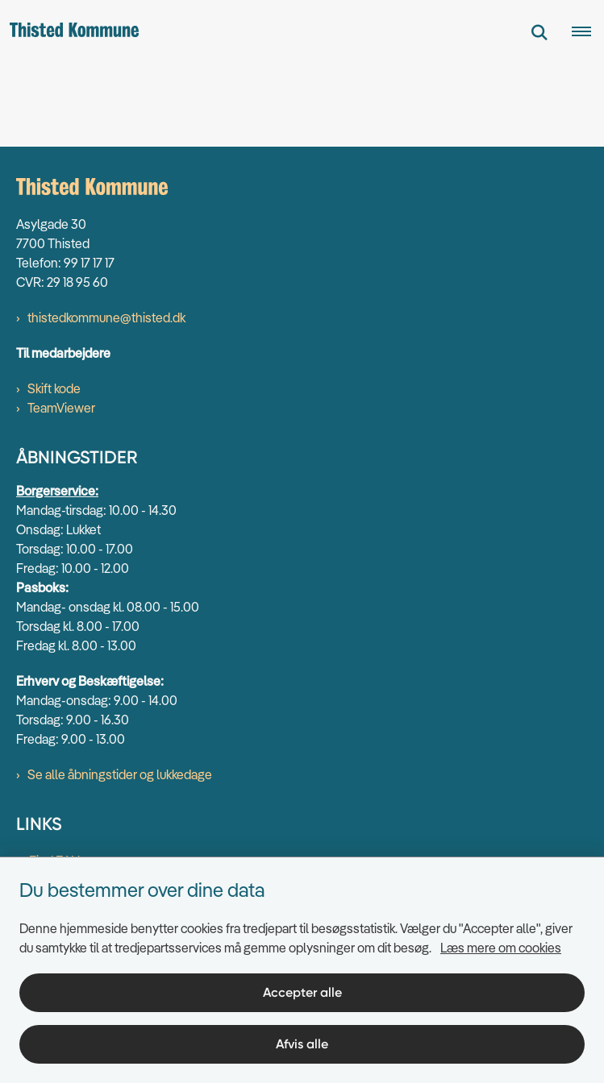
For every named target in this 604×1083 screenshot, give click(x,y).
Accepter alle (302, 992)
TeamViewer (61, 408)
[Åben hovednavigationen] (588, 32)
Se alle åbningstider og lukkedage (119, 774)
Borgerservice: (57, 491)
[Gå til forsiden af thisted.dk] (69, 32)
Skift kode (54, 388)
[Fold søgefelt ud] (539, 32)
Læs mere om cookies (500, 948)
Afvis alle (302, 1044)
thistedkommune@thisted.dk (106, 317)
